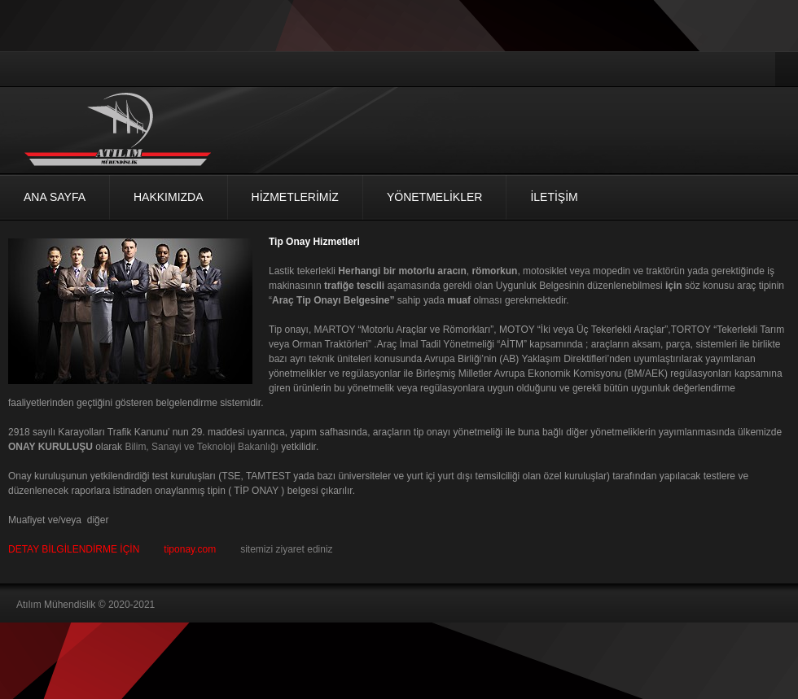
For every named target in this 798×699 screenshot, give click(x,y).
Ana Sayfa (55, 196)
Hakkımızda (169, 196)
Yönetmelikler (434, 196)
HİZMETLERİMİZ (295, 196)
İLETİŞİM (553, 196)
